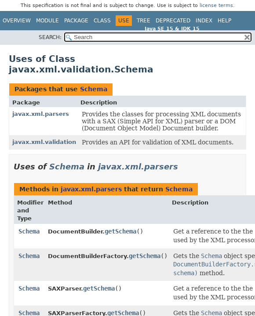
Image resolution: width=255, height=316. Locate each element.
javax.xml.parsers (40, 114)
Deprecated (173, 21)
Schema (93, 89)
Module (47, 21)
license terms (216, 5)
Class (102, 21)
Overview (17, 21)
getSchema (120, 231)
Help (224, 21)
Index (204, 21)
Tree (143, 21)
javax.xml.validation (44, 142)
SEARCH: (50, 37)
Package (76, 21)
